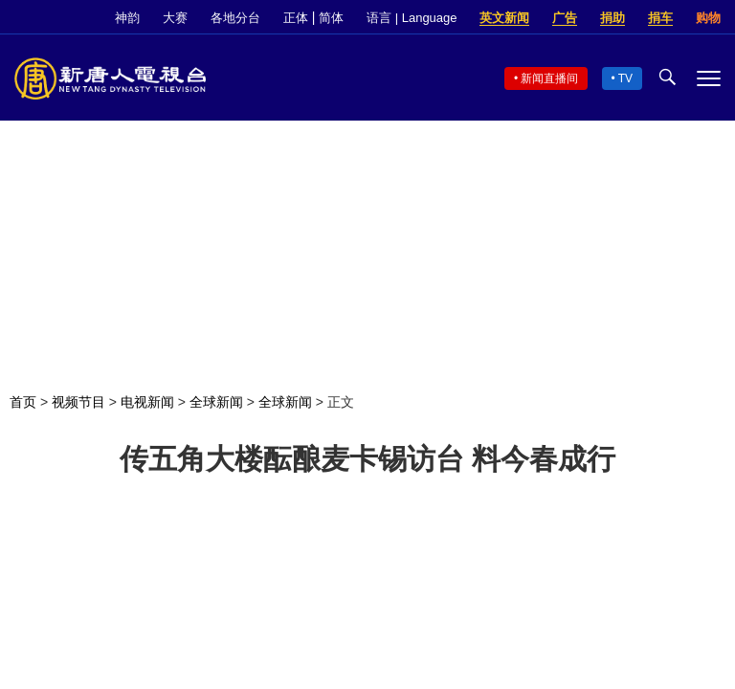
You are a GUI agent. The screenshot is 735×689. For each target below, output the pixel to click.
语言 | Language (412, 18)
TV (625, 78)
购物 (708, 18)
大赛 (175, 18)
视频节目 (78, 402)
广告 (564, 18)
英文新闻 (504, 18)
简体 (331, 18)
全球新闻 (216, 402)
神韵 (127, 18)
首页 (23, 402)
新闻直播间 (549, 78)
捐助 (612, 18)
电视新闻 (147, 402)
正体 (295, 18)
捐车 (660, 18)
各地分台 (235, 18)
